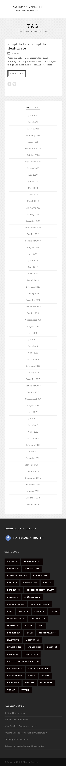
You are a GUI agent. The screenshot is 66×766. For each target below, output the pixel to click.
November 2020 (33, 148)
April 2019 (33, 274)
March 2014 (33, 504)
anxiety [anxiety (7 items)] (12, 561)
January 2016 (33, 491)
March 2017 (33, 438)
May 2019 (33, 267)
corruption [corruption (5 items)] (40, 576)
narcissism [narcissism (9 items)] (14, 647)
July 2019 (33, 254)
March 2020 (33, 201)
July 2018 (33, 333)
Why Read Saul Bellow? (16, 720)
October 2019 (33, 234)
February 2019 (33, 287)
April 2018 (33, 353)
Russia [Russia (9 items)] (45, 676)
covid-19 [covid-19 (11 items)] (12, 583)
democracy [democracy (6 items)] (30, 583)
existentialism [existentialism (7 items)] (39, 604)
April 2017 (33, 432)
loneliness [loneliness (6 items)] (14, 633)
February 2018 (33, 366)
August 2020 (33, 168)
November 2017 (33, 386)
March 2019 (33, 280)
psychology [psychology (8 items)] (14, 676)
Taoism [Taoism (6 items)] (29, 683)
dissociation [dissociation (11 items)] (32, 597)
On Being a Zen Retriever (17, 739)
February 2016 (33, 485)
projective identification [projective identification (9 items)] (23, 661)
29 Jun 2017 (15, 54)
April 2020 (33, 195)
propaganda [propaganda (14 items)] (14, 669)
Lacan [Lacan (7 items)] (29, 626)
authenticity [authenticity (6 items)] (32, 561)
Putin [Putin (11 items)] (31, 676)
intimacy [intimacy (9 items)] (13, 626)
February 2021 (33, 135)
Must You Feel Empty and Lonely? (21, 726)
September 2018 (33, 320)
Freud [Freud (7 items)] (54, 611)
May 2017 (33, 425)
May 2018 (33, 346)
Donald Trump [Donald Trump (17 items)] (15, 604)
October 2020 (33, 155)
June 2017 (33, 419)
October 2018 (33, 313)
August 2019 (33, 247)
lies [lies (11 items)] (41, 626)
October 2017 (33, 392)
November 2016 (33, 465)
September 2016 (33, 478)
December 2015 (33, 498)
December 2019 (33, 221)
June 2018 (33, 340)
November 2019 (33, 228)
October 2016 (33, 471)
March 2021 (33, 129)
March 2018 (33, 359)
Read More (16, 73)
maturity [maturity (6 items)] (13, 640)
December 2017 (33, 379)
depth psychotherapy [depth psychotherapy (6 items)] (40, 590)
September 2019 (33, 241)
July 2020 (33, 175)
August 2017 (33, 405)
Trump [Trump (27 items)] (11, 690)
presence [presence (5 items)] (12, 654)
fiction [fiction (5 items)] (23, 611)
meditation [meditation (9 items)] (33, 640)
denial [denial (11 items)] (47, 583)
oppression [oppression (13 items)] (34, 647)
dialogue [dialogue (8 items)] (12, 597)
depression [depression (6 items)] (13, 590)
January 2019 (33, 293)
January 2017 (33, 452)
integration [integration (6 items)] (38, 619)
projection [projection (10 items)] (31, 654)
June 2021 (33, 116)
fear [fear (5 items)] (10, 611)
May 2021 (33, 122)
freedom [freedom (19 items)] (39, 611)
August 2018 (33, 326)
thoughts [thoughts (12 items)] (46, 683)
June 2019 (33, 260)
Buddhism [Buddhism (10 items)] (13, 569)
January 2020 (33, 214)
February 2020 (33, 208)
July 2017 (33, 412)
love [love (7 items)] (30, 633)
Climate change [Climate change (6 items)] (17, 576)
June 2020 (33, 181)
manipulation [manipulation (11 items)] (47, 633)
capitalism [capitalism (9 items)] (32, 569)
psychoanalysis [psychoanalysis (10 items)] (38, 669)
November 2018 (33, 307)
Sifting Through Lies (15, 713)
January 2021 (33, 142)
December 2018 (33, 300)
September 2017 (33, 399)
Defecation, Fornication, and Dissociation (24, 746)
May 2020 (33, 188)
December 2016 (33, 458)
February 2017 (33, 445)
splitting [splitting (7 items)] (13, 683)
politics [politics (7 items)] (52, 647)
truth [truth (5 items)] (25, 690)
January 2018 (33, 373)
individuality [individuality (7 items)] (15, 619)
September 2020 (33, 162)
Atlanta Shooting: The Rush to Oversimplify (26, 733)
